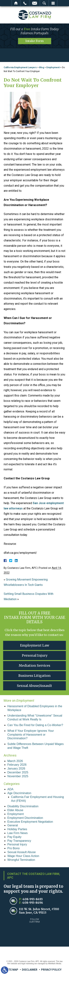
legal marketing (27, 964)
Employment (53, 67)
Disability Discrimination (22, 806)
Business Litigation (34, 675)
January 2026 (16, 768)
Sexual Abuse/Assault (34, 686)
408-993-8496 (32, 902)
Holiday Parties (17, 829)
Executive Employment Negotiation (30, 821)
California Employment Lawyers (20, 67)
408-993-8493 (32, 899)
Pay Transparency (19, 840)
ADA (10, 789)
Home (16, 3)
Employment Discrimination (25, 817)
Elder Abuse (15, 810)
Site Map (12, 969)
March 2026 (15, 761)
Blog (41, 67)
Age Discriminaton (19, 793)
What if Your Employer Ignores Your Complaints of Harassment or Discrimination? (30, 734)
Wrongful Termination (21, 859)
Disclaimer (29, 969)
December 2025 (17, 772)
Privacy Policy (51, 969)
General (12, 825)
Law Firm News (17, 833)
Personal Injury (34, 655)
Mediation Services (34, 665)
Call (25, 3)
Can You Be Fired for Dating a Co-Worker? (35, 725)
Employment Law (34, 645)
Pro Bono (13, 848)
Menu (53, 3)
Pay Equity (14, 836)
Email (34, 3)
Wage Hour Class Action (23, 856)
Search (44, 3)
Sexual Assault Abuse (21, 852)
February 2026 (16, 764)
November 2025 (17, 776)
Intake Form (34, 41)
